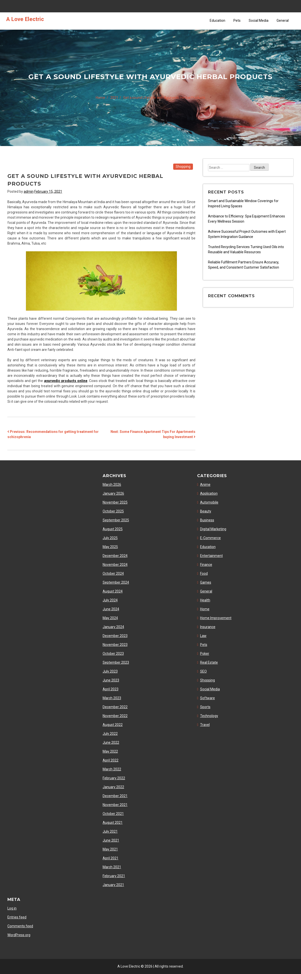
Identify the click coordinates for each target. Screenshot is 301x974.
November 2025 (115, 502)
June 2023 (111, 680)
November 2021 (115, 805)
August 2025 (113, 529)
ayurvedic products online (65, 381)
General (283, 20)
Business (207, 520)
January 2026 (113, 493)
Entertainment (211, 556)
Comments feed (20, 926)
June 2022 (111, 742)
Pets (237, 20)
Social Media (258, 20)
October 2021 (113, 814)
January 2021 (113, 885)
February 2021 (114, 876)
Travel (205, 725)
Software (207, 698)
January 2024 (113, 627)
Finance (206, 565)
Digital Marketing (213, 529)
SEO (203, 671)
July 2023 (110, 671)
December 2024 (115, 556)
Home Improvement (215, 618)
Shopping (183, 167)
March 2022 (112, 769)
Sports (205, 707)
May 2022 (110, 751)
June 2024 (111, 609)
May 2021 (110, 849)
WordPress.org (18, 935)
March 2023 (112, 698)
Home (204, 609)
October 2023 (113, 654)
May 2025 (110, 547)
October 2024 (113, 573)
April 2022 (110, 760)
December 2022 (115, 707)
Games (205, 582)
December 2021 (115, 796)
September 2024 (116, 582)
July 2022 (110, 734)
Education (217, 20)
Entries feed (16, 917)
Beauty (205, 511)
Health (205, 600)
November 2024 (115, 565)
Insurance (207, 627)
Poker (204, 654)
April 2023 (110, 689)
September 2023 (116, 662)
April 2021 (110, 858)
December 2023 (115, 636)
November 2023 (115, 645)
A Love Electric (25, 19)
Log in (12, 908)
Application (209, 493)
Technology (209, 716)
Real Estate (209, 662)
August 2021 (113, 823)
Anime (205, 485)
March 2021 (112, 867)
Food (204, 573)
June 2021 (111, 840)
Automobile (209, 502)
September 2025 (116, 520)
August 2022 (113, 725)
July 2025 (110, 538)
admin (29, 191)
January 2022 (113, 787)
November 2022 (115, 716)
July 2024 (110, 600)
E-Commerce (210, 538)
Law (203, 636)
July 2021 (110, 831)
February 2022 (114, 778)
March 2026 (112, 485)
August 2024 (113, 591)
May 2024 (110, 618)
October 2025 (113, 511)
